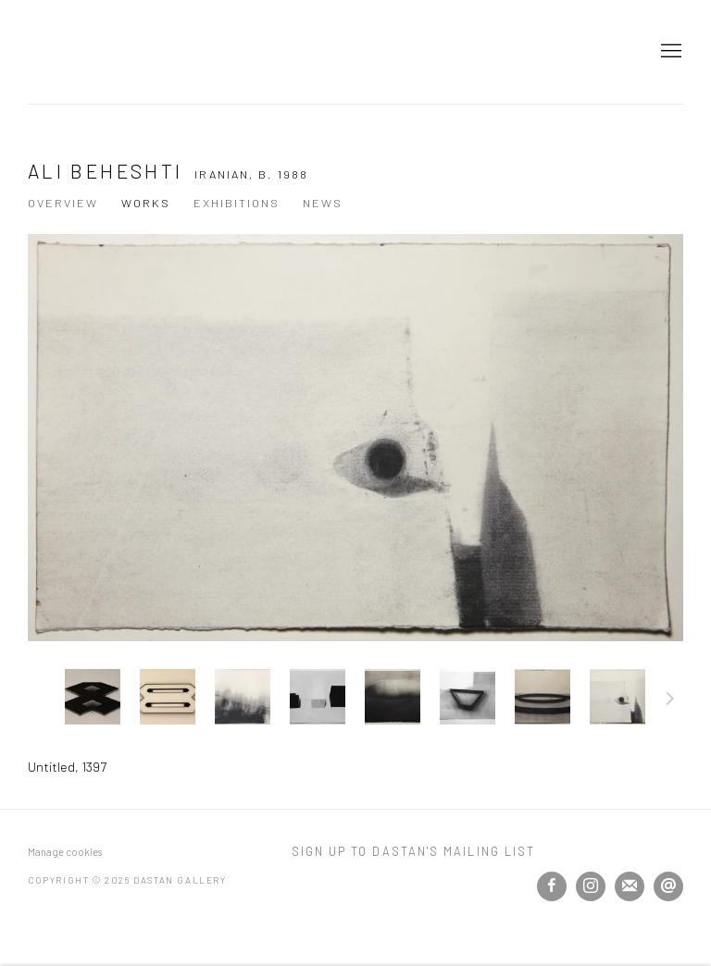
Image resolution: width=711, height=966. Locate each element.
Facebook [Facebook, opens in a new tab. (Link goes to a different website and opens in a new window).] (552, 886)
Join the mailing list (629, 886)
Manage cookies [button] (65, 852)
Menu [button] (669, 52)
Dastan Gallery (92, 52)
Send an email (668, 886)
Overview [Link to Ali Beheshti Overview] (63, 202)
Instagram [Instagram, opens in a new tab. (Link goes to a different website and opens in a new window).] (590, 886)
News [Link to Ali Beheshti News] (323, 202)
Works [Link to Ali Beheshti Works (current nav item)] (145, 202)
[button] (92, 696)
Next (670, 701)
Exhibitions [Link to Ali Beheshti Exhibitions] (236, 202)
